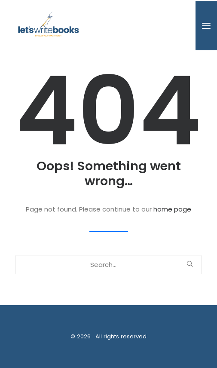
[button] (206, 25)
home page (172, 209)
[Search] (108, 264)
